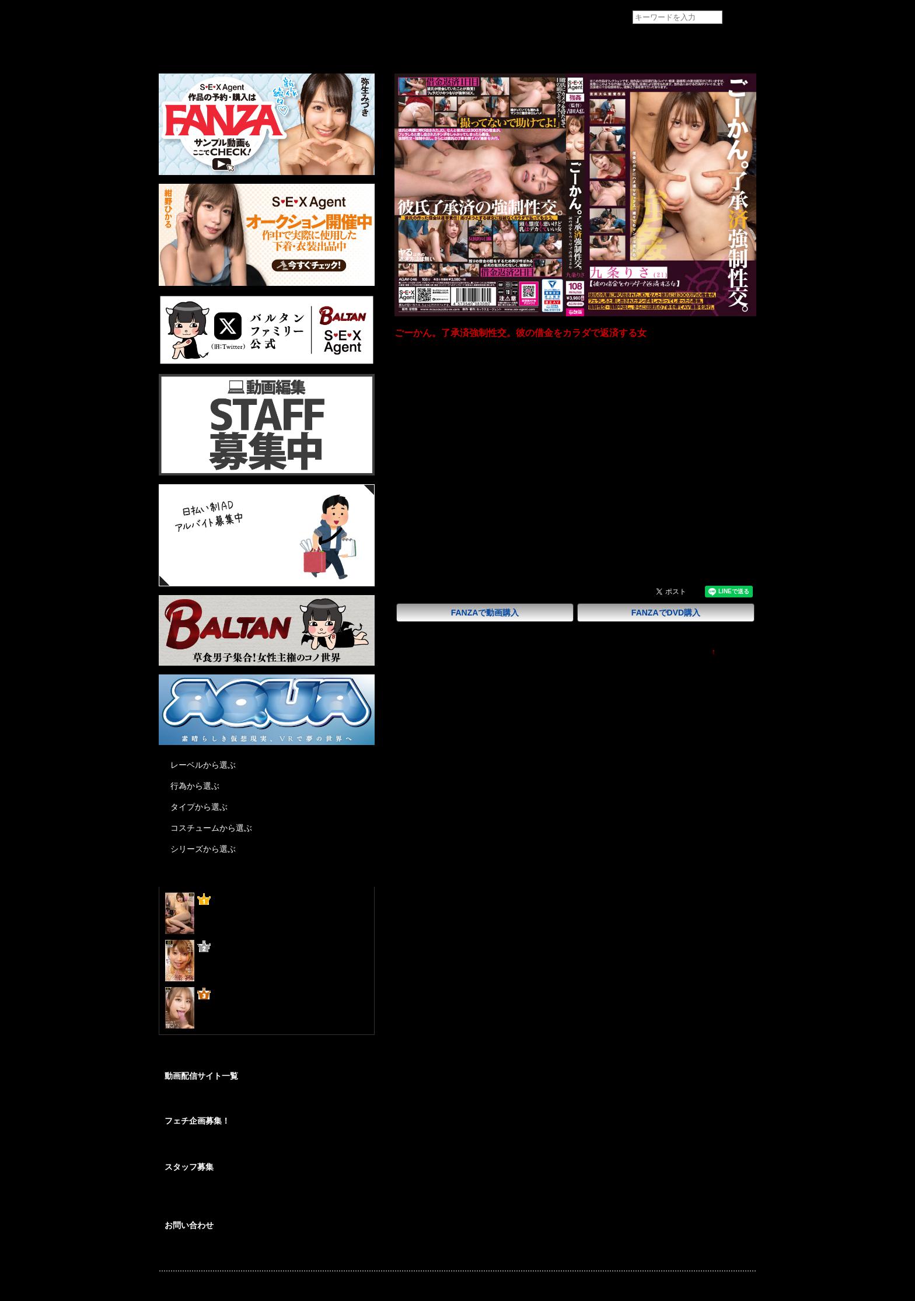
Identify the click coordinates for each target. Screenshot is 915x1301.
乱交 (607, 531)
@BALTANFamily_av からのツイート (225, 1056)
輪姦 (509, 531)
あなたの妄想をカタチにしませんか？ (224, 1147)
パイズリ (574, 531)
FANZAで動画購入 (485, 612)
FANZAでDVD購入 (665, 612)
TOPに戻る (735, 652)
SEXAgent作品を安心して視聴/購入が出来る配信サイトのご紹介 (266, 1100)
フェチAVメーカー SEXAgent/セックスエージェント (180, 17)
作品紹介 (242, 44)
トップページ (183, 44)
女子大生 (476, 531)
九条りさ (476, 549)
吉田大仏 (476, 495)
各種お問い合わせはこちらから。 (217, 1251)
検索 (740, 18)
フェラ (537, 531)
